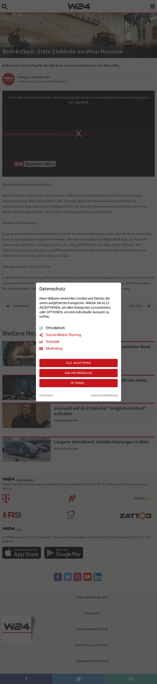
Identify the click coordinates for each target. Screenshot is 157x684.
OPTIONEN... (78, 383)
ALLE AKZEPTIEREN (78, 363)
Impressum (46, 395)
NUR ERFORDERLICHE (78, 373)
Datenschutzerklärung (104, 395)
